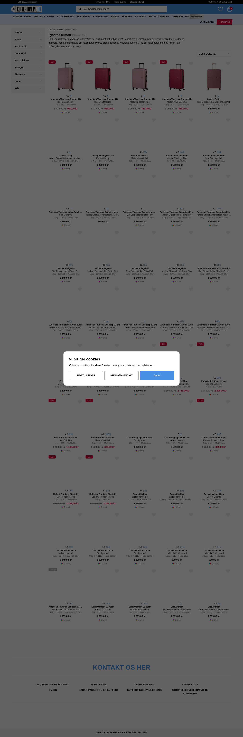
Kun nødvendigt (121, 375)
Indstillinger (86, 375)
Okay (157, 375)
